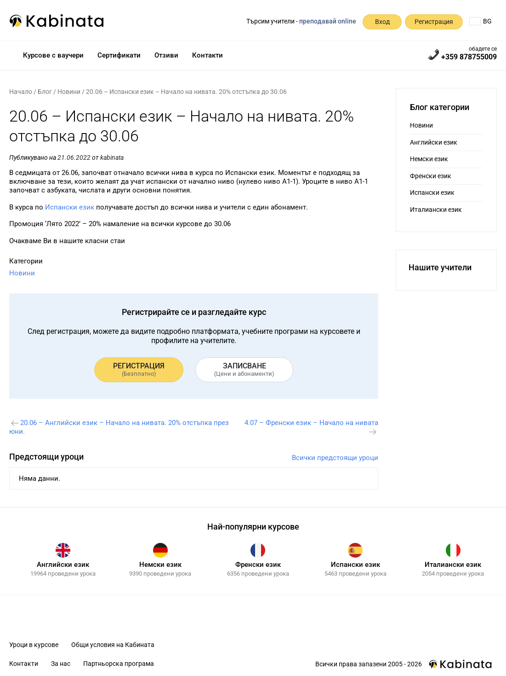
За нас (60, 663)
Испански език (69, 207)
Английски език (433, 142)
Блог (45, 91)
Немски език (429, 159)
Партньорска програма (118, 663)
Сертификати (119, 55)
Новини (68, 91)
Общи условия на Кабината (112, 644)
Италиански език (436, 209)
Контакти (207, 55)
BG (480, 21)
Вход (382, 21)
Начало (20, 91)
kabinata (112, 157)
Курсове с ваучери (53, 55)
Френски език (430, 176)
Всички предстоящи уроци (335, 458)
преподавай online (327, 21)
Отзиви (166, 55)
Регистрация (434, 21)
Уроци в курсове (33, 644)
